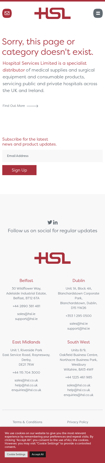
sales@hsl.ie (26, 314)
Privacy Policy (77, 422)
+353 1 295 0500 (79, 316)
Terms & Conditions (27, 422)
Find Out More (21, 106)
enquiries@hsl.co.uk (26, 390)
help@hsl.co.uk (26, 385)
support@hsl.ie (26, 319)
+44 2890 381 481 (26, 306)
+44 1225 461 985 (78, 377)
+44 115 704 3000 (26, 372)
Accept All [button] (38, 454)
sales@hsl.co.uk (26, 380)
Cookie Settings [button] (16, 454)
